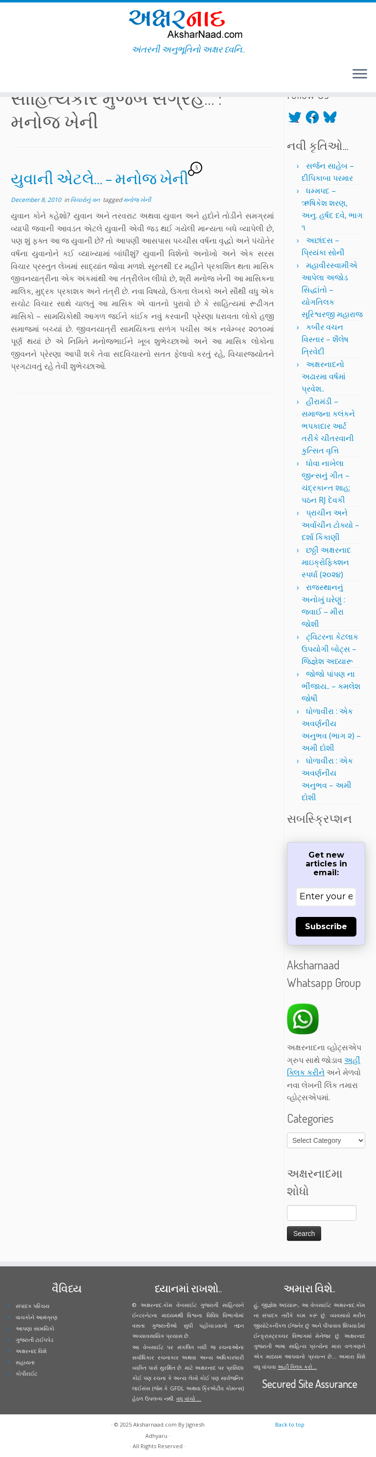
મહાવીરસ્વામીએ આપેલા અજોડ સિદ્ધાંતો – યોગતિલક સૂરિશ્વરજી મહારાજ (332, 290)
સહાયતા (25, 1362)
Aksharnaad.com (155, 1424)
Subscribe (326, 926)
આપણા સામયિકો (35, 1328)
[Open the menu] (359, 74)
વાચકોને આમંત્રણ (37, 1317)
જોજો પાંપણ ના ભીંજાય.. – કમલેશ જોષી (331, 686)
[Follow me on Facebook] (21, 75)
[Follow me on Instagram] (27, 75)
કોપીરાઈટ (26, 1373)
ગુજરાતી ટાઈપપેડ (34, 1339)
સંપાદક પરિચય (32, 1305)
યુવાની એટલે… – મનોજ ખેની (99, 178)
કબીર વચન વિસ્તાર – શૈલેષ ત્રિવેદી (325, 339)
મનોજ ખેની (137, 200)
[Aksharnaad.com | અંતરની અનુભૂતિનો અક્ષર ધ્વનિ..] (188, 23)
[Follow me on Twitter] (14, 75)
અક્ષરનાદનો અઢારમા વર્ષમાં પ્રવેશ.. (324, 376)
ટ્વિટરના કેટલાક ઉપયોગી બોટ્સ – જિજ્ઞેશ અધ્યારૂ (330, 649)
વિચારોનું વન (85, 200)
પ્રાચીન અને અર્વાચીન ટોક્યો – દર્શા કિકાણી (330, 525)
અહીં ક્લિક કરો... (297, 1366)
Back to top (290, 1424)
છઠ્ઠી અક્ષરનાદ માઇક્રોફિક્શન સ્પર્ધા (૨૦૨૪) (326, 562)
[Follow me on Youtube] (33, 75)
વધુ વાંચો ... (188, 1398)
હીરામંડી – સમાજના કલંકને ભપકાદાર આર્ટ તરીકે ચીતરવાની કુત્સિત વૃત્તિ (328, 426)
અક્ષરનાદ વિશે (31, 1351)
